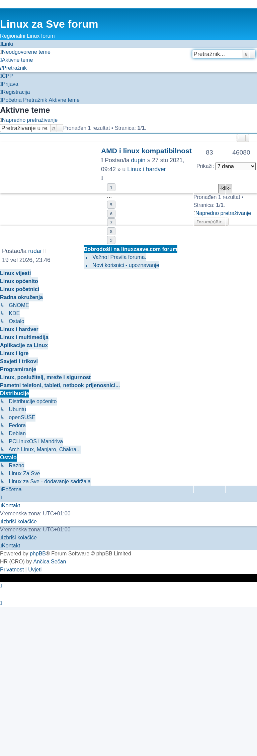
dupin (138, 160)
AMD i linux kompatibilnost (146, 151)
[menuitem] (25, 52)
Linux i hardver (146, 169)
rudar (35, 251)
